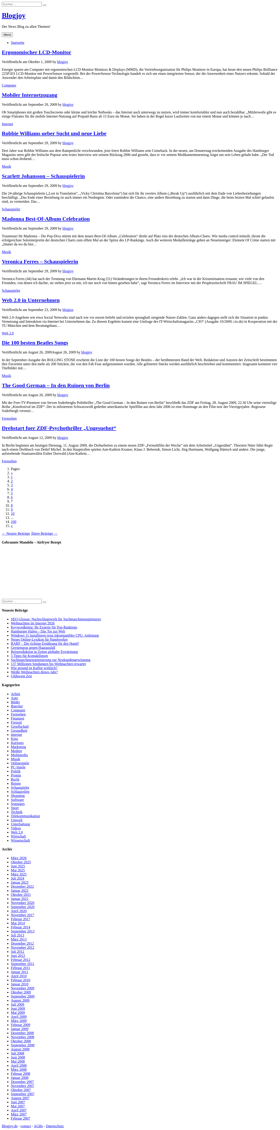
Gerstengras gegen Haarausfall (33, 648)
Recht (15, 779)
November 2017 (22, 915)
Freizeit (16, 722)
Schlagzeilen (20, 791)
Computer (9, 85)
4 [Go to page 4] (12, 489)
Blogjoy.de (10, 1126)
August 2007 (20, 1098)
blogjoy (62, 62)
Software (17, 800)
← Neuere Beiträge (16, 533)
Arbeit (15, 694)
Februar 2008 (20, 1074)
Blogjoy (14, 15)
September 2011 (22, 964)
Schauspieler (11, 209)
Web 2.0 (8, 333)
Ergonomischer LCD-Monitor (36, 52)
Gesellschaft (20, 726)
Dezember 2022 (22, 886)
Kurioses (17, 743)
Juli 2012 (17, 951)
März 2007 (19, 1114)
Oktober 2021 (21, 895)
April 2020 (19, 911)
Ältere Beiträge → (44, 533)
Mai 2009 (18, 1013)
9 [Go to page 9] (12, 509)
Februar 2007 (20, 1118)
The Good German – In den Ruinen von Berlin (56, 385)
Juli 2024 (17, 878)
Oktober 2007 (21, 1090)
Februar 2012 (20, 960)
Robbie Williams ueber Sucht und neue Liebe (54, 133)
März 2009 (19, 1021)
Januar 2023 (19, 882)
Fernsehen (9, 418)
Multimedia (19, 755)
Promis (16, 775)
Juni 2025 (18, 866)
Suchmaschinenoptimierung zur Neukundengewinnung (50, 660)
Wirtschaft (18, 836)
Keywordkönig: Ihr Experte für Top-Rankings (44, 627)
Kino (14, 739)
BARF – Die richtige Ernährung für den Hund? (45, 643)
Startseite (17, 43)
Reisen (16, 783)
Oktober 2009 (21, 992)
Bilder (15, 702)
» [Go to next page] (12, 526)
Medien (16, 751)
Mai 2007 (18, 1106)
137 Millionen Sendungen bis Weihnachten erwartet (48, 664)
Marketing (18, 747)
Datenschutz (55, 1126)
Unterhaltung (20, 824)
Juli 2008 (17, 1053)
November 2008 (22, 1037)
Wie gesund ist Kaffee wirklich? (34, 668)
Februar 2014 (20, 927)
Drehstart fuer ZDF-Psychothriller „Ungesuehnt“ (59, 428)
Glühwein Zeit (21, 676)
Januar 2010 (19, 984)
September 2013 (22, 931)
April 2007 (19, 1110)
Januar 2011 (19, 972)
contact (26, 1126)
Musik (6, 166)
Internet (7, 124)
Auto (14, 698)
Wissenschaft (20, 840)
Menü (7, 34)
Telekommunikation (25, 816)
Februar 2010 (20, 980)
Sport (15, 808)
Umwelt (17, 820)
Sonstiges (18, 804)
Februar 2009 (20, 1025)
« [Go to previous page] (12, 473)
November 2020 (22, 903)
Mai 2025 (18, 870)
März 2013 (19, 939)
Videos (16, 828)
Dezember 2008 (22, 1033)
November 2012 (22, 947)
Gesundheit (19, 730)
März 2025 (19, 874)
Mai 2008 (18, 1061)
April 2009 (19, 1017)
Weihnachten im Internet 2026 (33, 623)
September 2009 (22, 996)
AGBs (38, 1126)
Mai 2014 (18, 923)
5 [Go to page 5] (12, 493)
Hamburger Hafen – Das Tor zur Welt (38, 631)
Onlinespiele (20, 763)
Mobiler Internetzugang (29, 95)
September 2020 (22, 907)
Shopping (18, 796)
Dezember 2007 (22, 1082)
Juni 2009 (18, 1008)
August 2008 (20, 1049)
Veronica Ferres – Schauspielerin (40, 261)
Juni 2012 (18, 956)
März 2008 (19, 1069)
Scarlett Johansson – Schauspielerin (43, 176)
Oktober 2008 (21, 1041)
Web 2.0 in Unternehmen (31, 300)
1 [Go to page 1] (12, 477)
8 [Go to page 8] (12, 505)
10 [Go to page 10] (12, 514)
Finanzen (17, 718)
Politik (16, 771)
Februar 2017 (20, 919)
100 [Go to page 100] (13, 522)
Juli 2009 (17, 1004)
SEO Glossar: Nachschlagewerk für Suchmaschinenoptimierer (56, 619)
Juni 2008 (18, 1057)
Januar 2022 (19, 890)
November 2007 (22, 1086)
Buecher (17, 706)
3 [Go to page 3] (12, 485)
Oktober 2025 (21, 862)
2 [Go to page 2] (12, 481)
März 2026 (19, 858)
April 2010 (19, 976)
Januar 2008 (19, 1078)
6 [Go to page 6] (12, 497)
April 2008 (19, 1065)
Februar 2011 (20, 968)
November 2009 (22, 988)
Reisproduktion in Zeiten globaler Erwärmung (44, 652)
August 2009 (20, 1000)
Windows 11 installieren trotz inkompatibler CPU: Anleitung (55, 635)
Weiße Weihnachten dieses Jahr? (34, 672)
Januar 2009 (19, 1029)
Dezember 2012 (22, 943)
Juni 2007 (18, 1102)
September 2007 (22, 1094)
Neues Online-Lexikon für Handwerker (39, 639)
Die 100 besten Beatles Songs (35, 343)
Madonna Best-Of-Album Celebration (46, 219)
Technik (16, 812)
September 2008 (22, 1045)
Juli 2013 (17, 935)
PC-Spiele (18, 767)
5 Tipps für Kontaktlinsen (29, 656)
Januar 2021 (19, 899)
